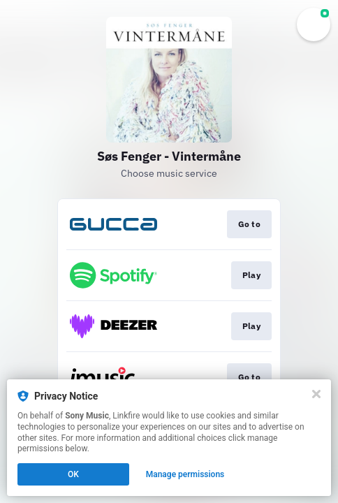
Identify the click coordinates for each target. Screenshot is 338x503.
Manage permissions (185, 474)
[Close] (316, 394)
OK (73, 474)
